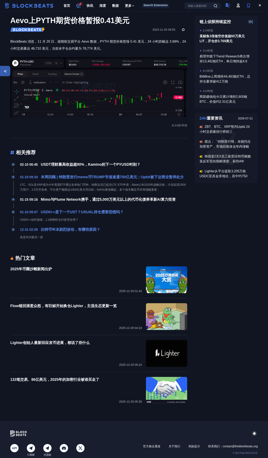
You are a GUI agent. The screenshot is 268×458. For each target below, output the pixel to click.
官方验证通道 (151, 446)
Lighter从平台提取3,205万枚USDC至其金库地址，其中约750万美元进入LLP (225, 176)
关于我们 (174, 446)
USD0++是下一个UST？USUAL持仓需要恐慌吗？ (82, 212)
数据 (115, 5)
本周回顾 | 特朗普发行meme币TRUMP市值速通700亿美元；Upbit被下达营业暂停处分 (112, 177)
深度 (102, 5)
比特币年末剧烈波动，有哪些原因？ (70, 229)
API (14, 448)
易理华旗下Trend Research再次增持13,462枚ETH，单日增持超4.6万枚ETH (225, 61)
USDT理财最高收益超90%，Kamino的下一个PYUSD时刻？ (90, 164)
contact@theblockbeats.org (240, 446)
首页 (66, 5)
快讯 (90, 5)
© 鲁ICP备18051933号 (245, 453)
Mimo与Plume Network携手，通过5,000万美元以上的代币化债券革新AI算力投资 (108, 199)
